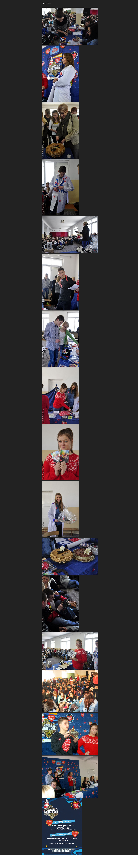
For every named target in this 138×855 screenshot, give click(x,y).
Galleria (47, 55)
